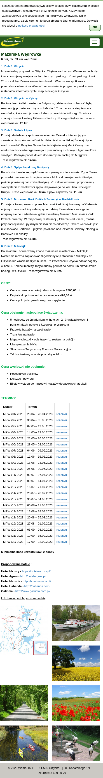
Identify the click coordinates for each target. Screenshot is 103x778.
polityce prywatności (31, 25)
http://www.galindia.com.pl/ (32, 591)
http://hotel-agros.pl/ (33, 576)
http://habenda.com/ (37, 586)
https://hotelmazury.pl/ (36, 571)
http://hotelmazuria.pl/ (37, 581)
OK (95, 27)
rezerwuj (62, 414)
